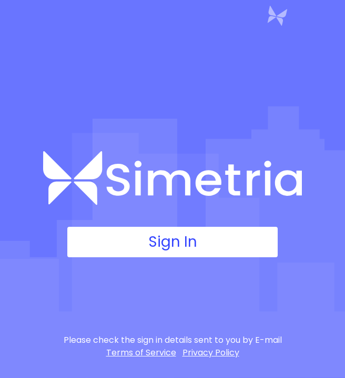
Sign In (172, 242)
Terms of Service (141, 352)
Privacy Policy (210, 352)
